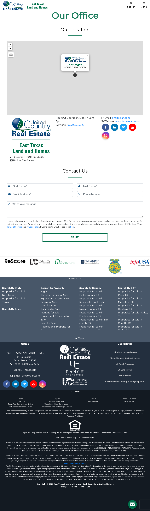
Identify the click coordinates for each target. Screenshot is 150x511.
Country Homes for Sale (54, 295)
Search (131, 5)
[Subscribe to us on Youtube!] (132, 127)
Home (20, 399)
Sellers (93, 399)
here (72, 227)
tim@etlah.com (121, 117)
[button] (75, 237)
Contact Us (20, 401)
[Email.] (40, 194)
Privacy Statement (56, 401)
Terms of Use (93, 401)
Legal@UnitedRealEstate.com (75, 463)
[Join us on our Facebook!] (105, 127)
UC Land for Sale (125, 370)
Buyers (57, 399)
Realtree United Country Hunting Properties (125, 381)
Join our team (125, 376)
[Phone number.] (110, 194)
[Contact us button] (132, 504)
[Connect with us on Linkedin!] (114, 127)
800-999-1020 (121, 433)
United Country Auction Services (125, 358)
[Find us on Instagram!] (105, 135)
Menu (143, 5)
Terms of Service (14, 227)
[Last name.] (110, 186)
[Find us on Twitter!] (123, 127)
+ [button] (10, 45)
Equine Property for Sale (55, 298)
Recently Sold (129, 401)
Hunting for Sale (50, 312)
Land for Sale (48, 305)
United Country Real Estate (125, 352)
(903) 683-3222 (75, 124)
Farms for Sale (49, 302)
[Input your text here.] (75, 209)
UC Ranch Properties (125, 364)
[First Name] (40, 186)
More (79, 338)
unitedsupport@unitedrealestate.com (113, 448)
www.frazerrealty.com (127, 121)
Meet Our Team (129, 399)
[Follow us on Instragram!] (42, 384)
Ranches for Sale (50, 309)
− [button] (10, 48)
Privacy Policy (33, 227)
